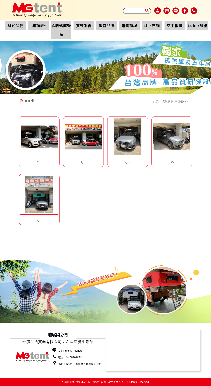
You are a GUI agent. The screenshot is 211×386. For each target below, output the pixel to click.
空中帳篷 (175, 26)
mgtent (67, 350)
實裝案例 (84, 26)
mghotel (78, 350)
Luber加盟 (197, 26)
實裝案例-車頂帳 (172, 101)
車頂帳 (38, 26)
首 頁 (155, 101)
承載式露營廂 (61, 30)
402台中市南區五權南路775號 (83, 363)
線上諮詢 (152, 26)
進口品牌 (107, 26)
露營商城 (129, 26)
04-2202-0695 (74, 357)
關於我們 (16, 26)
